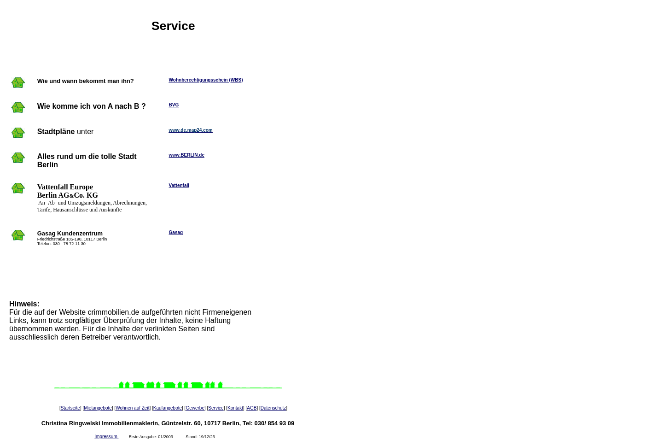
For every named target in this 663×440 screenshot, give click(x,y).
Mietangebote (98, 408)
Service (215, 408)
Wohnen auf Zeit (132, 408)
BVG (174, 104)
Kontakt (235, 408)
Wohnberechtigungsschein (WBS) (206, 79)
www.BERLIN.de (186, 155)
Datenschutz (273, 408)
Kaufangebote (167, 408)
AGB (251, 408)
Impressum (106, 436)
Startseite (70, 408)
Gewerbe (195, 408)
